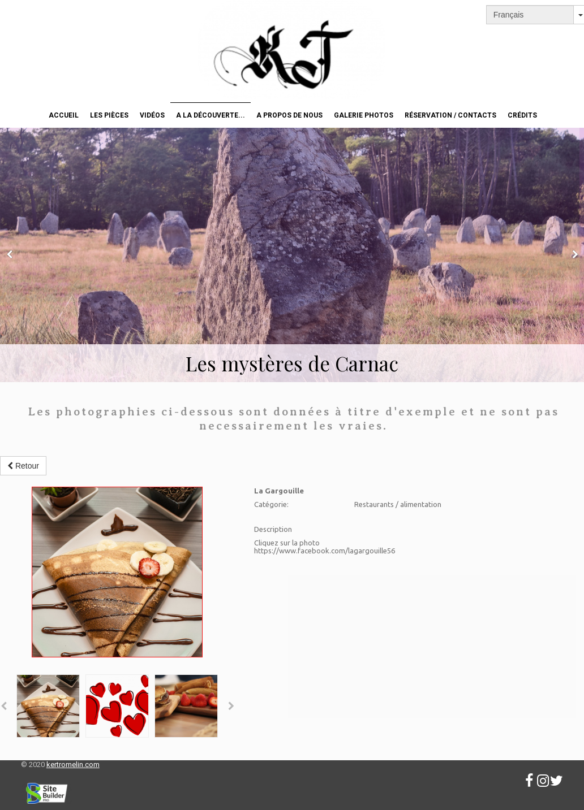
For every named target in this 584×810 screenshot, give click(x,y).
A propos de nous (289, 115)
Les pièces (109, 115)
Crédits (522, 115)
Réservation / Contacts (450, 115)
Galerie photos (363, 115)
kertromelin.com (73, 764)
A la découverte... (210, 115)
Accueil (64, 115)
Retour (23, 465)
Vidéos (152, 115)
